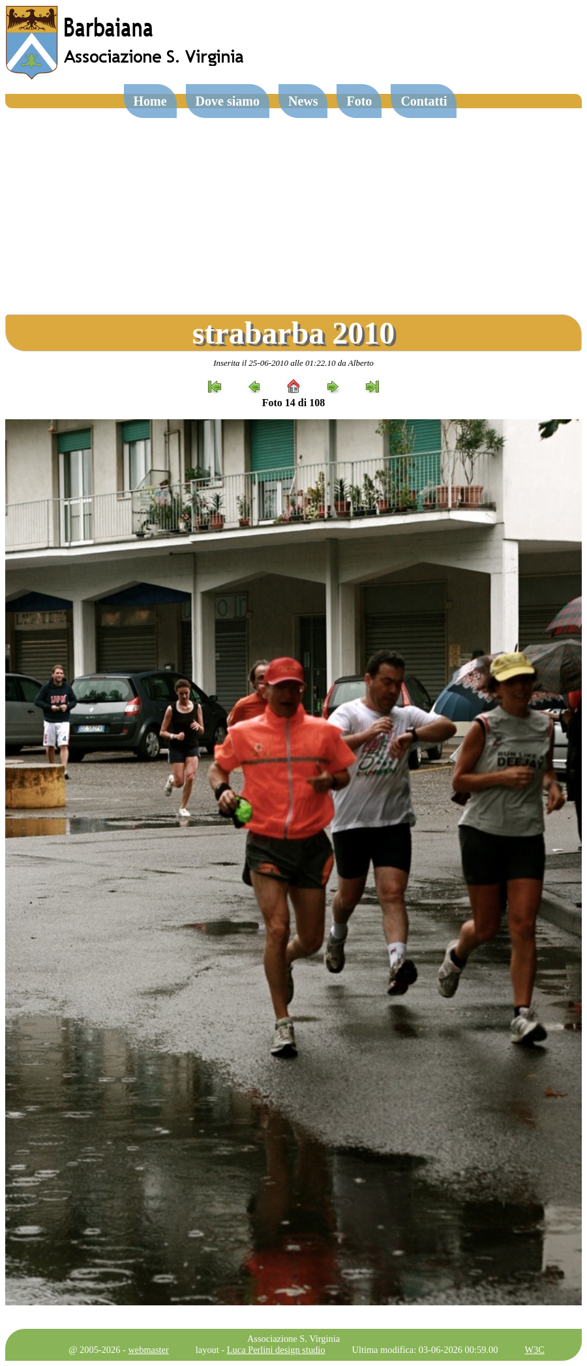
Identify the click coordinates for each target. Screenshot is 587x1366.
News (303, 101)
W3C (534, 1349)
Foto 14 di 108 (293, 402)
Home (150, 101)
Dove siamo (228, 101)
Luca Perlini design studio (276, 1349)
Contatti (423, 101)
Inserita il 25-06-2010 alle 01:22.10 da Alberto (293, 363)
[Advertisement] (293, 206)
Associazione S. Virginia (293, 1338)
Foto (359, 101)
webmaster (148, 1349)
